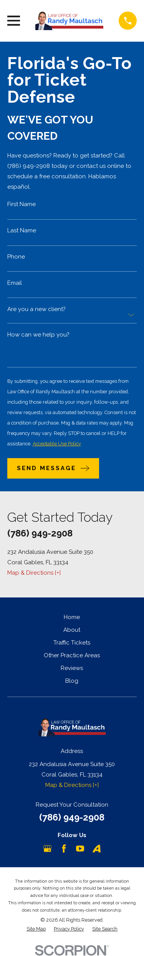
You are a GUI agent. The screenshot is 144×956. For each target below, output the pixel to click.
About (71, 629)
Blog (71, 680)
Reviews (72, 668)
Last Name (21, 231)
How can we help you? (38, 334)
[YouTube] (80, 848)
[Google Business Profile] (47, 848)
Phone (16, 257)
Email (14, 283)
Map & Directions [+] (34, 572)
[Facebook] (64, 848)
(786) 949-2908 (40, 533)
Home (72, 617)
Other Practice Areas (72, 655)
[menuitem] (36, 929)
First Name (21, 204)
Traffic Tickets (71, 642)
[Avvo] (97, 848)
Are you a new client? (36, 309)
